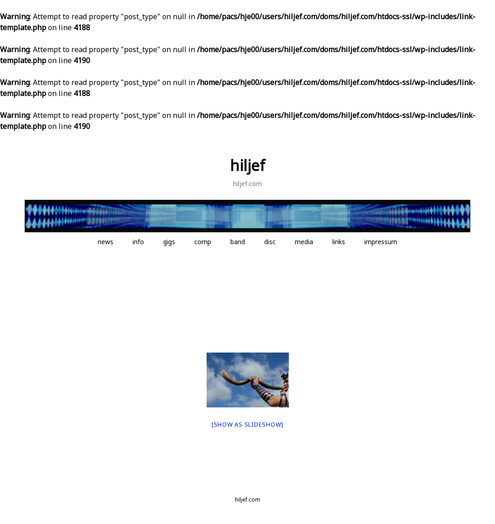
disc (270, 241)
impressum (380, 241)
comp (202, 241)
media (304, 241)
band (237, 241)
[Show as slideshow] (247, 424)
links (338, 241)
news (105, 241)
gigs (169, 241)
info (138, 241)
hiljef (247, 165)
